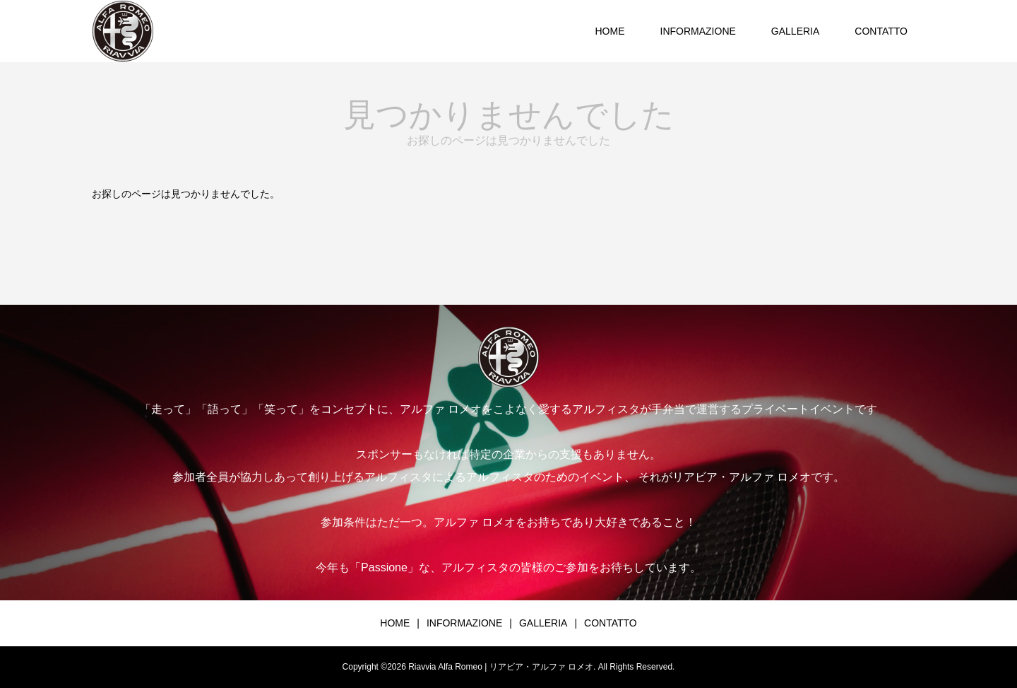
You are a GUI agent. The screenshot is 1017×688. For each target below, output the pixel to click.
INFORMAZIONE (698, 31)
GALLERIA (795, 31)
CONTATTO (881, 31)
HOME (610, 31)
